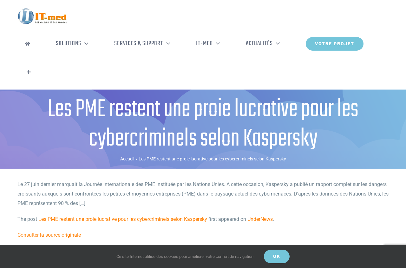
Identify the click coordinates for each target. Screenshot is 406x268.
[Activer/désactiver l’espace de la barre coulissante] (28, 72)
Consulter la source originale (49, 235)
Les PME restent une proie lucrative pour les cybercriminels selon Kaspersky (122, 219)
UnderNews (260, 219)
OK (276, 256)
